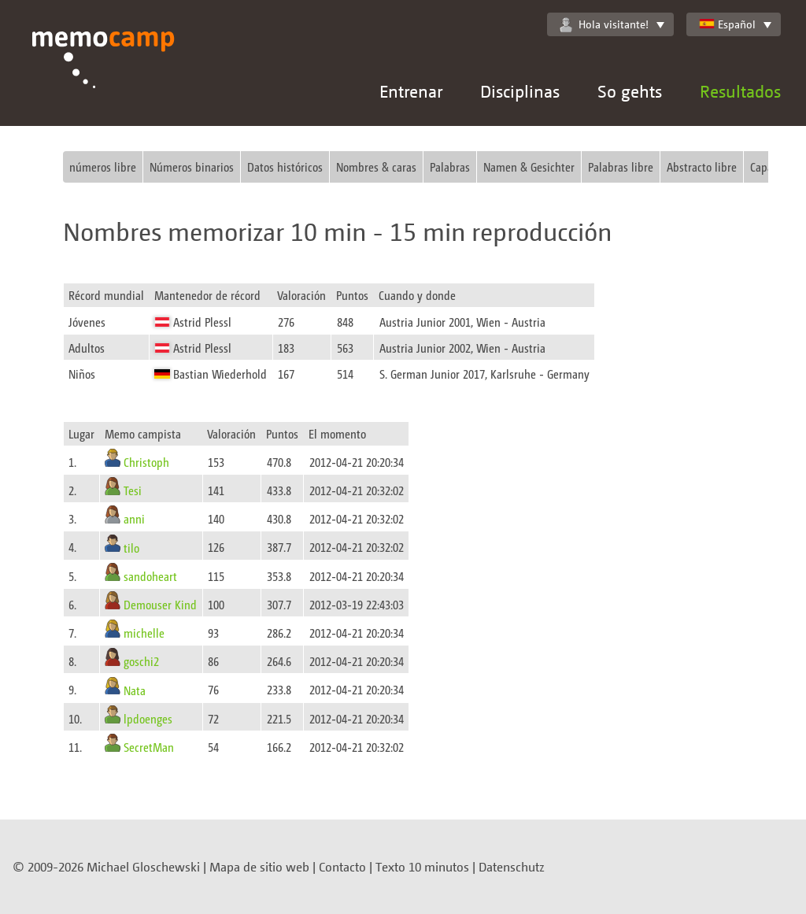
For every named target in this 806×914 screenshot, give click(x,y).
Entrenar (410, 91)
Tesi (133, 490)
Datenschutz (512, 867)
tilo (131, 546)
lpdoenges (148, 718)
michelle (144, 632)
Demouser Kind (160, 604)
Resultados (740, 91)
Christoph (146, 461)
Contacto (342, 867)
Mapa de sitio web (259, 867)
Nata (135, 689)
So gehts (629, 91)
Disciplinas (520, 91)
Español (727, 24)
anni (134, 518)
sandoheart (150, 576)
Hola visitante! (604, 24)
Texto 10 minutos (422, 867)
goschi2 (141, 661)
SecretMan (149, 746)
